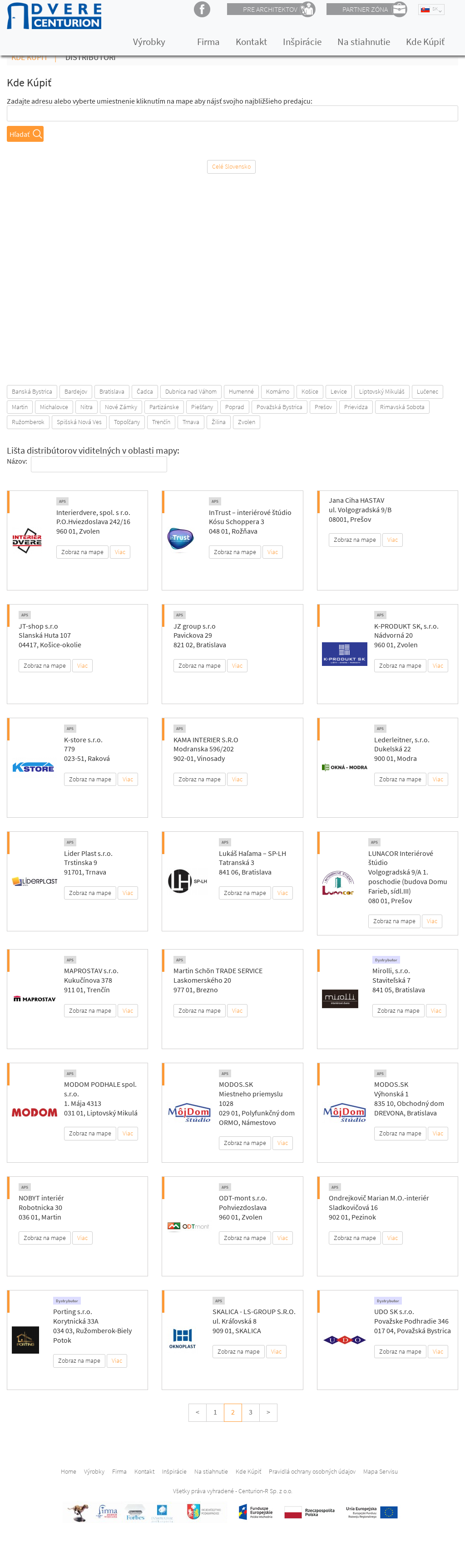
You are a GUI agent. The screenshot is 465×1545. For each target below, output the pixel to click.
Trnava (191, 422)
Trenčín (161, 422)
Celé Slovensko (231, 166)
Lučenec (427, 391)
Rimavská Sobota (402, 407)
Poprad (234, 407)
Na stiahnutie (363, 41)
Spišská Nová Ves (79, 422)
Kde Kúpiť (425, 41)
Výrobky (149, 41)
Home (68, 1471)
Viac (120, 552)
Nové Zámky (121, 407)
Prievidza (356, 407)
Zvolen (246, 422)
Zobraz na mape (82, 552)
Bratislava (111, 391)
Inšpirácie (302, 41)
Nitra (86, 407)
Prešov (323, 407)
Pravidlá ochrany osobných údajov (312, 1471)
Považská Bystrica (279, 407)
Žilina (219, 422)
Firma (208, 41)
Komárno (277, 391)
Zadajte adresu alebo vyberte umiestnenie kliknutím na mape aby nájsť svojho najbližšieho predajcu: (159, 100)
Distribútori (90, 57)
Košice (310, 391)
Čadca (145, 391)
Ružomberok (28, 422)
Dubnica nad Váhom (191, 391)
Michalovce (54, 407)
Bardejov (75, 391)
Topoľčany (127, 422)
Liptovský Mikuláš (382, 391)
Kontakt (251, 41)
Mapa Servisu (380, 1471)
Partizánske (164, 407)
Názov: (17, 460)
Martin (20, 407)
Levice (339, 391)
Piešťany (202, 407)
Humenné (241, 391)
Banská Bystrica (32, 391)
